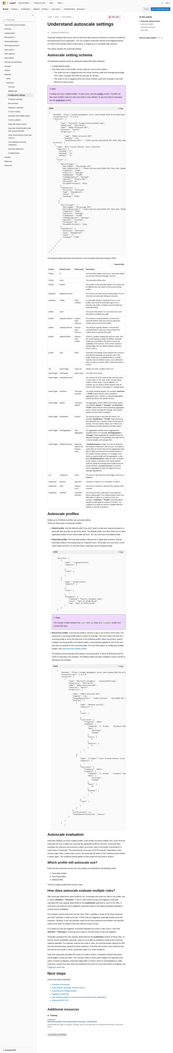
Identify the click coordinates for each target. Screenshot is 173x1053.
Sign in (167, 3)
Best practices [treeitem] (13, 103)
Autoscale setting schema (150, 21)
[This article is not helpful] (161, 37)
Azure (57, 17)
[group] (86, 182)
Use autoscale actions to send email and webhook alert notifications (79, 997)
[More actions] (124, 17)
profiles (100, 94)
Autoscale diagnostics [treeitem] (16, 149)
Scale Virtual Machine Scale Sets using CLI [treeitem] (20, 136)
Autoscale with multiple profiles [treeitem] (19, 116)
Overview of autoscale (61, 985)
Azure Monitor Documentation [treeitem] (15, 25)
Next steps (144, 30)
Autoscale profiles (147, 24)
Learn (50, 17)
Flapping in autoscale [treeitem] (15, 107)
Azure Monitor (66, 17)
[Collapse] (33, 15)
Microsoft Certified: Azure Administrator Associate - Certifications (72, 1022)
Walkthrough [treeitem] (12, 91)
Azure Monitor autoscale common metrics (68, 988)
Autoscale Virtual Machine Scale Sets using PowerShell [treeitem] (19, 129)
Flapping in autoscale (56, 967)
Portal (146, 9)
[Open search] (162, 3)
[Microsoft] (4, 3)
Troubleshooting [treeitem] (14, 153)
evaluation (60, 100)
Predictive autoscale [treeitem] (15, 99)
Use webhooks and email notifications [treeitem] (17, 143)
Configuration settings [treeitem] (16, 95)
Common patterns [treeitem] (14, 120)
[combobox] (18, 20)
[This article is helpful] (159, 37)
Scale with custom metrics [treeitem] (17, 124)
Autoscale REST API (60, 1000)
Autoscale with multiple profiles (74, 649)
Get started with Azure (160, 9)
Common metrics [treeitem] (14, 112)
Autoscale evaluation (148, 27)
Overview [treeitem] (11, 87)
